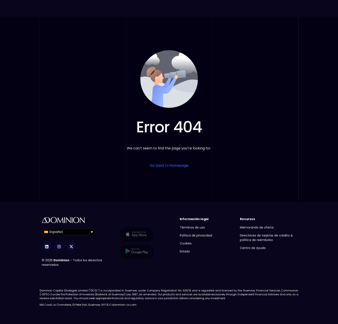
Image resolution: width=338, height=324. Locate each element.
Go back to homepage (169, 165)
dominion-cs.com (124, 305)
